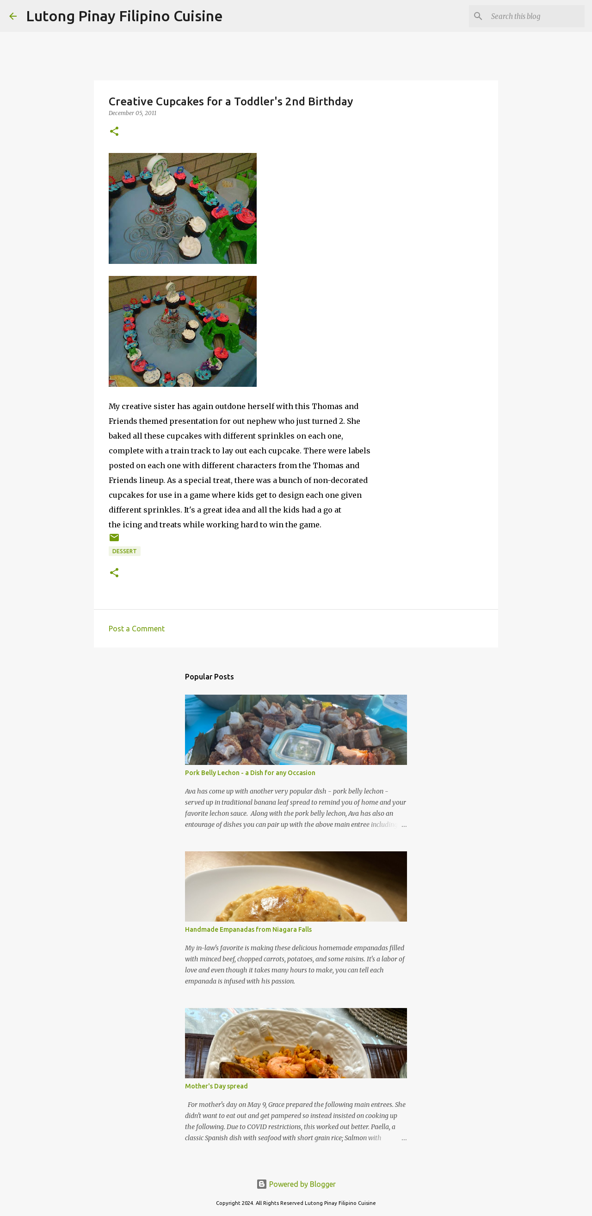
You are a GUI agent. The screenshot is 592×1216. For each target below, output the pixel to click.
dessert (124, 551)
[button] (114, 132)
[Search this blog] (536, 16)
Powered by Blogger (296, 1184)
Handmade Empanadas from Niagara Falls (248, 929)
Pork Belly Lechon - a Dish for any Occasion (250, 772)
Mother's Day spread (216, 1086)
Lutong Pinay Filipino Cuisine (124, 15)
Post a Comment (137, 628)
